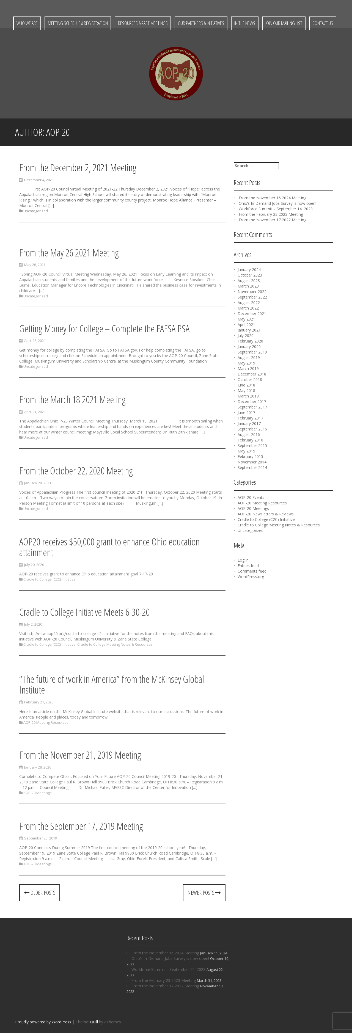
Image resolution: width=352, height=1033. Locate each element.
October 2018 (250, 379)
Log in (243, 560)
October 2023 (250, 275)
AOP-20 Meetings (37, 813)
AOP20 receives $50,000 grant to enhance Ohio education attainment (109, 568)
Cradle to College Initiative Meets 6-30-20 (84, 630)
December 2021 (252, 313)
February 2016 (250, 440)
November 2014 (252, 462)
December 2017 (252, 401)
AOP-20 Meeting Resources (45, 745)
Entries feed (248, 565)
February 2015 (250, 456)
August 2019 (249, 357)
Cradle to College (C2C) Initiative (49, 600)
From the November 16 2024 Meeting (272, 197)
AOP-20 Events (251, 497)
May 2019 (246, 363)
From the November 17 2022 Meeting (272, 219)
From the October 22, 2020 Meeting (76, 491)
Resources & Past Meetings (143, 23)
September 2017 (252, 407)
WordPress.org (251, 576)
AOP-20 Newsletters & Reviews (266, 513)
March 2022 (248, 308)
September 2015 (252, 445)
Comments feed (252, 571)
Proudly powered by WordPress (43, 1021)
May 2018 (246, 390)
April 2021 (246, 324)
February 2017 (250, 418)
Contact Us (322, 23)
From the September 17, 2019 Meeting (81, 847)
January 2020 (249, 346)
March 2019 (248, 368)
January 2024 (249, 269)
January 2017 (249, 423)
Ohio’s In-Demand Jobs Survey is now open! (277, 203)
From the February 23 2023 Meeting (271, 214)
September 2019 (252, 352)
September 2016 (252, 429)
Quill (94, 1021)
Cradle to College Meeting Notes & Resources (115, 663)
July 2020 (246, 335)
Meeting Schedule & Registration (78, 23)
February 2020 (250, 341)
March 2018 (248, 396)
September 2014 (252, 467)
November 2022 (252, 291)
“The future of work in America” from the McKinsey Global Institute (111, 707)
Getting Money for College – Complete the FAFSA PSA (104, 349)
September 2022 (252, 297)
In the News (244, 23)
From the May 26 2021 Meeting (69, 275)
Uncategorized (35, 211)
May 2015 (246, 451)
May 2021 (246, 319)
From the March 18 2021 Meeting (72, 420)
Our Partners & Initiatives (201, 23)
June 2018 (246, 385)
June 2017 (246, 412)
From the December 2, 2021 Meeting (77, 168)
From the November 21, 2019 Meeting (80, 775)
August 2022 (249, 302)
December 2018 (252, 374)
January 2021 (249, 330)
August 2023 (249, 280)
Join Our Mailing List (283, 23)
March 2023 (248, 286)
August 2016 (249, 434)
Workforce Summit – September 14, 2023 (276, 208)
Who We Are (27, 23)
